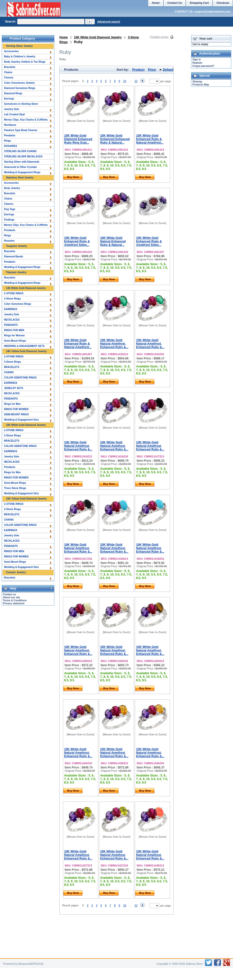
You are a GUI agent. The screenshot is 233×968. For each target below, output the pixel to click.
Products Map (200, 84)
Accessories (11, 51)
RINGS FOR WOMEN (16, 409)
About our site (11, 597)
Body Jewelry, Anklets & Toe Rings (24, 61)
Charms (8, 77)
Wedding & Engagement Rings (22, 172)
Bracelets (9, 67)
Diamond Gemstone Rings (19, 88)
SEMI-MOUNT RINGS (16, 414)
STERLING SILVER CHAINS (20, 151)
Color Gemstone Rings (17, 304)
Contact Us (174, 2)
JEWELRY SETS (13, 388)
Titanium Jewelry (16, 272)
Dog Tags (9, 209)
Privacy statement (14, 603)
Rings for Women (14, 335)
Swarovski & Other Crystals (20, 167)
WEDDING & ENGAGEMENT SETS (24, 346)
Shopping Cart (199, 2)
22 (136, 80)
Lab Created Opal (14, 114)
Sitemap (197, 81)
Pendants (9, 135)
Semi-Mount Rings (15, 340)
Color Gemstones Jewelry (19, 82)
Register (197, 62)
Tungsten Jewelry (16, 246)
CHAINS (9, 372)
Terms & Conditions (15, 600)
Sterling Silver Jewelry (19, 46)
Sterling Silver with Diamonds (21, 161)
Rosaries (9, 240)
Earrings (9, 98)
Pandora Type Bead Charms (20, 130)
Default (168, 69)
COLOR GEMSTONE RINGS (20, 377)
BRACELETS (11, 367)
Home (63, 37)
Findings (9, 219)
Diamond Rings (13, 93)
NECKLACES (12, 319)
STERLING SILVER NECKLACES (23, 156)
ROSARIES (10, 146)
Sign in (196, 59)
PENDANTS (11, 325)
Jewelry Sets (11, 109)
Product (138, 69)
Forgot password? (203, 66)
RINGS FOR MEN (14, 330)
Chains (8, 72)
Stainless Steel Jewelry (20, 177)
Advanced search (108, 21)
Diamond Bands (13, 256)
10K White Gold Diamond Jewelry (98, 37)
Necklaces (10, 125)
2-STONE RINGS (14, 293)
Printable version (159, 37)
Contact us (9, 594)
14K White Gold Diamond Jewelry (26, 288)
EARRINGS (10, 309)
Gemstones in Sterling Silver (21, 104)
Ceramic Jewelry (16, 572)
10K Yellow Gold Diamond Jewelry (26, 498)
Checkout (222, 2)
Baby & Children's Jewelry (19, 56)
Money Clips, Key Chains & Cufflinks (26, 119)
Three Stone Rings (15, 488)
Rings (7, 140)
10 (124, 80)
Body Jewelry (12, 188)
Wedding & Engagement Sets (21, 419)
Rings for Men (12, 404)
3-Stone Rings (12, 298)
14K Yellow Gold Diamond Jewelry (26, 351)
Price (152, 69)
